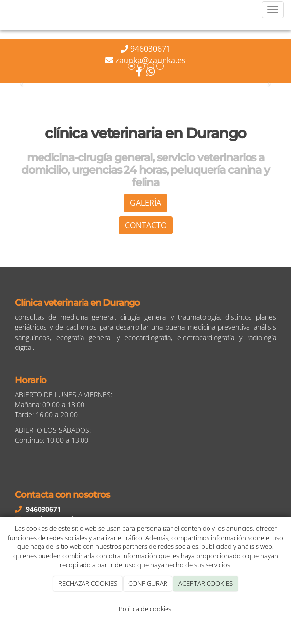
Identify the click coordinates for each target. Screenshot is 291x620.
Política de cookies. (146, 608)
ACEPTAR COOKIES (205, 583)
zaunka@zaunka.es (150, 60)
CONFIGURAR (147, 583)
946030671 (150, 48)
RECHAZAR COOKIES (87, 583)
